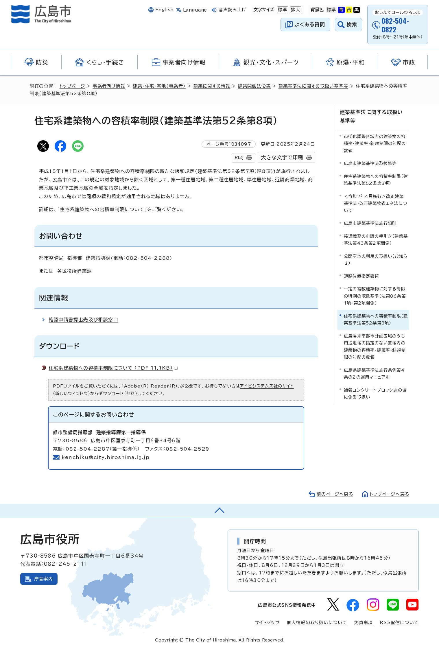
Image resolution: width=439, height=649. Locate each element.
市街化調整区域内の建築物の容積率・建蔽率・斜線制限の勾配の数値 (375, 143)
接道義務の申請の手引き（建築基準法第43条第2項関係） (376, 239)
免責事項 (363, 622)
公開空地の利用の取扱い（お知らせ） (375, 259)
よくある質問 (310, 24)
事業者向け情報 (109, 86)
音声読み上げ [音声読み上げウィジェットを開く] (233, 10)
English (164, 10)
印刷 (239, 158)
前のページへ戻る (333, 494)
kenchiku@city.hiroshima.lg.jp (106, 457)
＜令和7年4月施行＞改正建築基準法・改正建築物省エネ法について (375, 203)
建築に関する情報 (213, 86)
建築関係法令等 (255, 86)
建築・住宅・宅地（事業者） (160, 86)
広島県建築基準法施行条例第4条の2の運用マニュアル (374, 373)
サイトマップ (267, 622)
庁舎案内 (43, 579)
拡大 (295, 9)
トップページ (73, 86)
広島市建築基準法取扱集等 (370, 163)
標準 (282, 9)
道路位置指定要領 (361, 275)
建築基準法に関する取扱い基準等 (315, 86)
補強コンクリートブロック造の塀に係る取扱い (375, 393)
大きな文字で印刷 (282, 157)
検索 (352, 24)
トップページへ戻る (389, 494)
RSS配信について (399, 622)
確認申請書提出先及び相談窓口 (83, 319)
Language (195, 10)
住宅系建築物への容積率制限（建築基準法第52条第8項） (376, 179)
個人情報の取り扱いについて (317, 622)
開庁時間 (255, 541)
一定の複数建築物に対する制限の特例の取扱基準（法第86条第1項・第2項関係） (375, 295)
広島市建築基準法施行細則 (370, 223)
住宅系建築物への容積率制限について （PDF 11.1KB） (113, 368)
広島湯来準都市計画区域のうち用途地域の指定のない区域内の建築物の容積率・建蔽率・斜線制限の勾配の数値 (375, 346)
